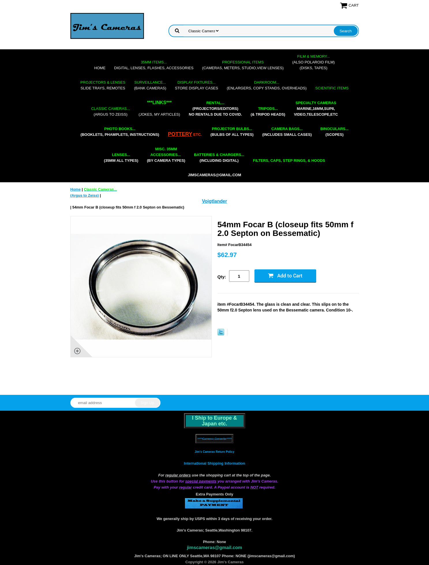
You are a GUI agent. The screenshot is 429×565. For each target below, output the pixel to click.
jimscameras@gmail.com (214, 175)
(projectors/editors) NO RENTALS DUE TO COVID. (215, 109)
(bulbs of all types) (232, 132)
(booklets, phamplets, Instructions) (119, 132)
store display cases (196, 85)
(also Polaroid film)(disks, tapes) (313, 62)
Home (100, 68)
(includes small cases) (287, 132)
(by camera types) (166, 155)
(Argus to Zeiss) (110, 111)
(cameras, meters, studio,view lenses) (243, 65)
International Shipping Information (214, 463)
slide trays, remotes (102, 85)
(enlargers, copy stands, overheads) (267, 85)
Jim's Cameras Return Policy (214, 451)
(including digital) (219, 158)
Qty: (222, 276)
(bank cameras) (150, 85)
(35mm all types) (121, 158)
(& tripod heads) (268, 111)
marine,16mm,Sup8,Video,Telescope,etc (316, 109)
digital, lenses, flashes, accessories (154, 65)
